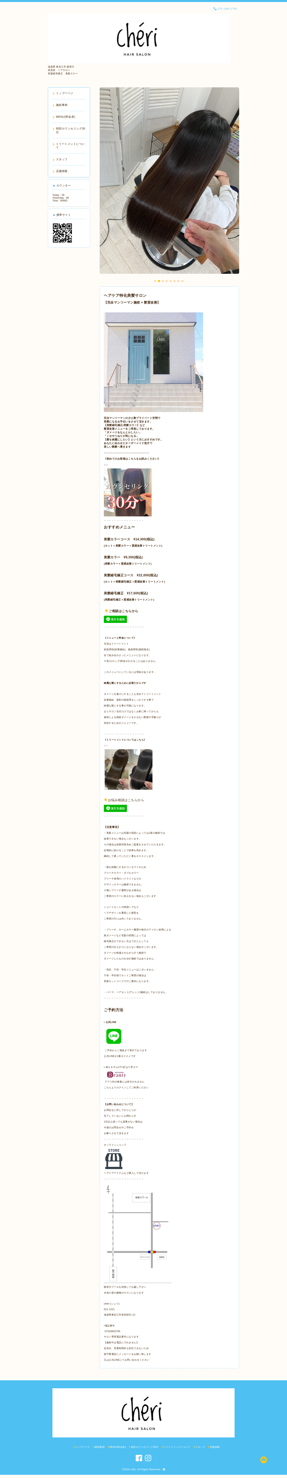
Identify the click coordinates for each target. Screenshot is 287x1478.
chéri (133, 1469)
